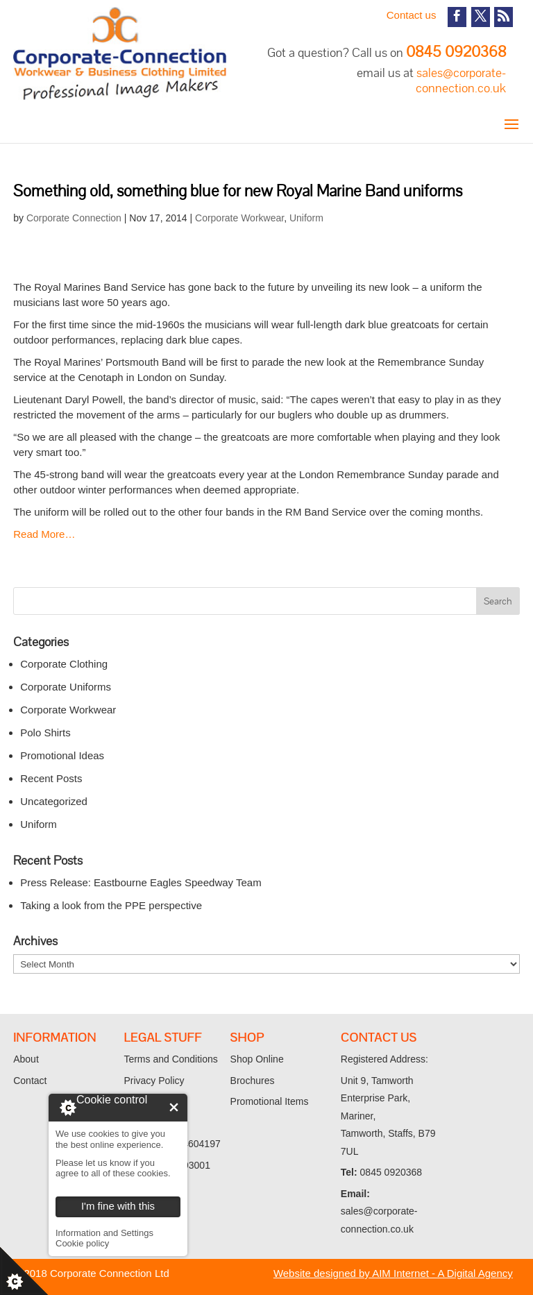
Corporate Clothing (64, 664)
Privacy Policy (154, 1080)
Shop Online (257, 1059)
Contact (29, 1080)
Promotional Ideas (62, 755)
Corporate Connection (73, 217)
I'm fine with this (174, 1107)
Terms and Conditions (170, 1059)
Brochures (252, 1080)
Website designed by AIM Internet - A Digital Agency (393, 1273)
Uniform (306, 217)
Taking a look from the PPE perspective (111, 905)
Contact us (412, 15)
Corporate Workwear (239, 217)
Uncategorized (53, 801)
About (26, 1059)
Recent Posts (51, 778)
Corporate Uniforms (65, 687)
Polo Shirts (45, 732)
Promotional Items (269, 1101)
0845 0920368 (456, 52)
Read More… (44, 534)
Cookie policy (82, 1243)
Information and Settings (104, 1233)
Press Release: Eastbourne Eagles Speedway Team (140, 882)
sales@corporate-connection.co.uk (461, 80)
